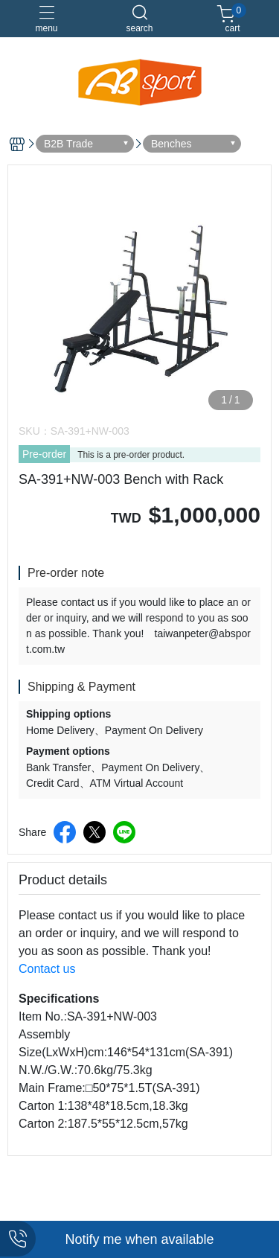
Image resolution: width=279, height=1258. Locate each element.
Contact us (47, 968)
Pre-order (44, 454)
